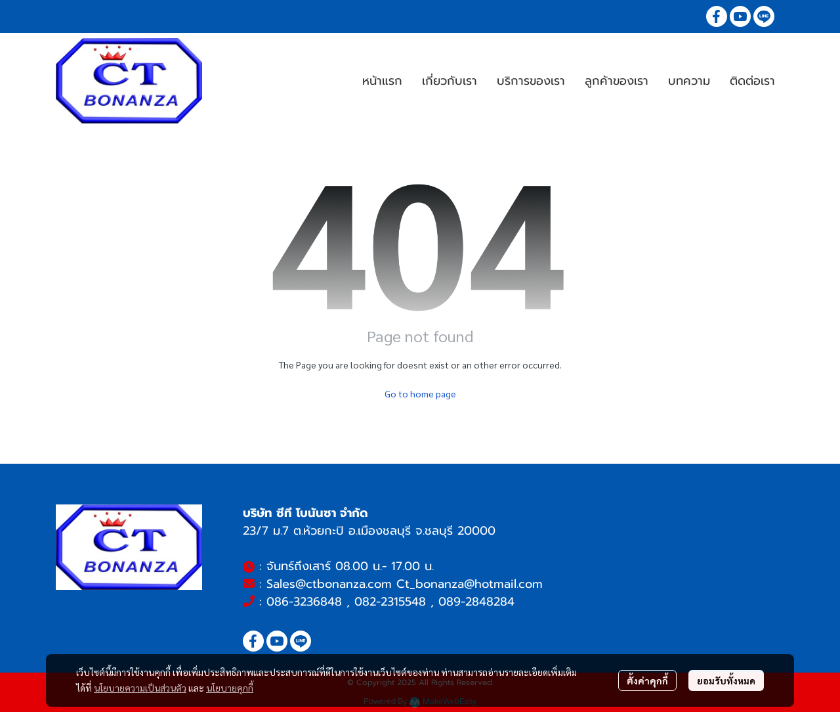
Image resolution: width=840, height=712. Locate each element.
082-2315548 (390, 601)
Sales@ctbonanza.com (329, 584)
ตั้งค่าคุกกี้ (647, 680)
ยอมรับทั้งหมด (726, 680)
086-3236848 (304, 601)
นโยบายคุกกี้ (229, 688)
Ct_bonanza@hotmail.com (469, 584)
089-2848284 (476, 601)
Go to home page (420, 393)
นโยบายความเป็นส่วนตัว (140, 688)
